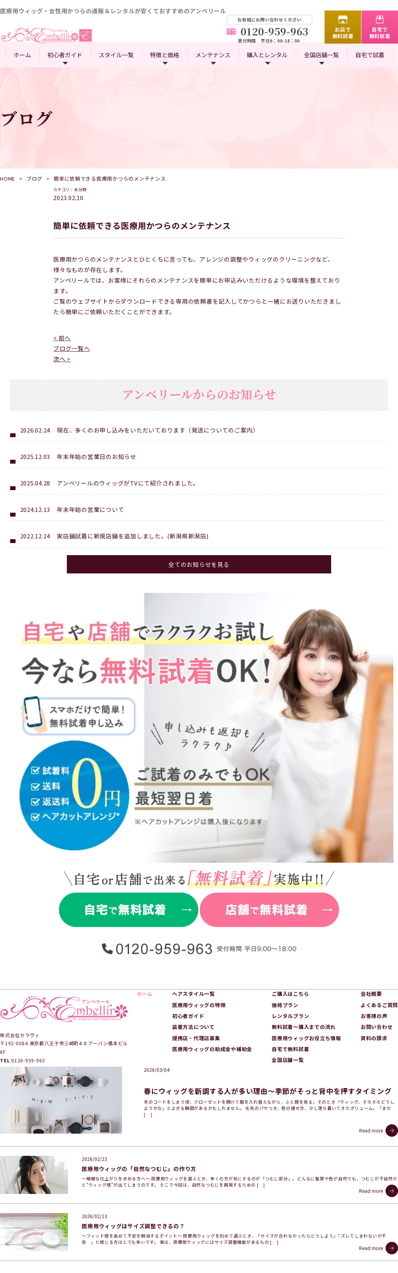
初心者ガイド (64, 55)
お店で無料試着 (343, 33)
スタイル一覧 (116, 55)
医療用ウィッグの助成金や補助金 (212, 1012)
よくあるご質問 (379, 968)
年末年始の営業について (90, 509)
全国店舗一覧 (321, 55)
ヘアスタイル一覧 (193, 957)
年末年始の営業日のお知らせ (96, 456)
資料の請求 (374, 1001)
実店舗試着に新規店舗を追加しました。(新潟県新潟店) (133, 536)
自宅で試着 (369, 55)
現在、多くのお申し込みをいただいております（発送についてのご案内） (158, 430)
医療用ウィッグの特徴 (199, 968)
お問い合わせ (377, 990)
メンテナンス (213, 55)
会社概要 (371, 957)
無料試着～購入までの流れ (304, 990)
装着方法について (193, 990)
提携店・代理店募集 (196, 1001)
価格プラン (285, 968)
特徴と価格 (164, 55)
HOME (7, 178)
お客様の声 (374, 979)
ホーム (22, 55)
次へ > (62, 359)
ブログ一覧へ (71, 348)
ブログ (34, 178)
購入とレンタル (267, 55)
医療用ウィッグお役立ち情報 (306, 1001)
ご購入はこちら (290, 957)
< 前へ (62, 338)
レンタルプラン (290, 979)
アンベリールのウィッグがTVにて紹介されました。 (128, 483)
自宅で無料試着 (380, 33)
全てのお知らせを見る (199, 564)
